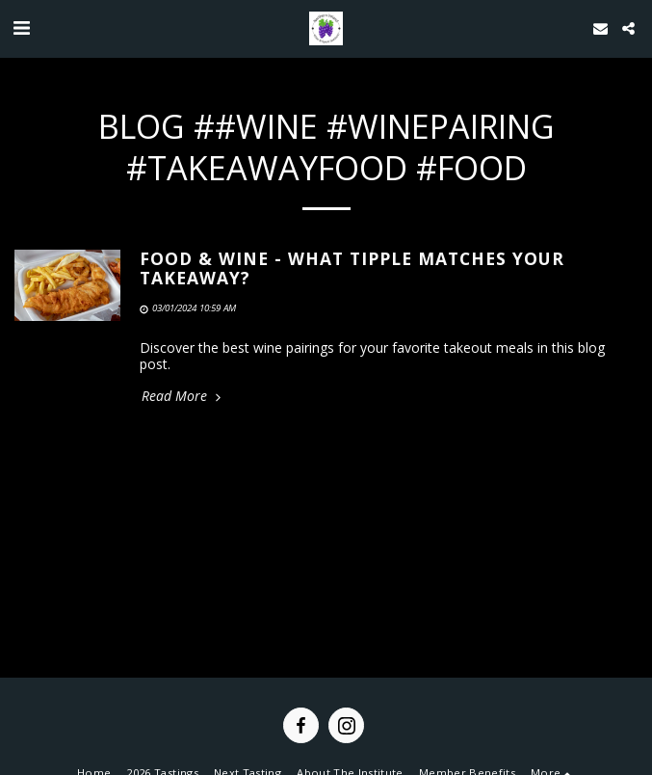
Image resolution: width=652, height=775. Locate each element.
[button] (21, 27)
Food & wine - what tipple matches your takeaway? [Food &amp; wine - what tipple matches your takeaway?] (352, 267)
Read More (183, 396)
